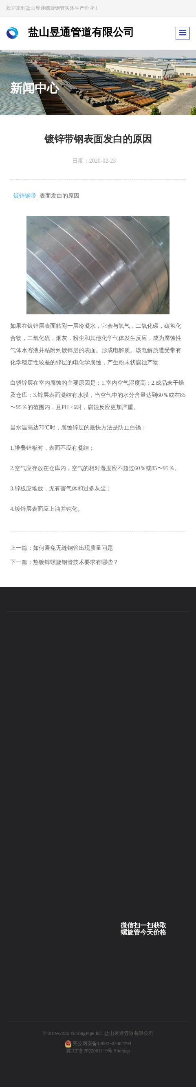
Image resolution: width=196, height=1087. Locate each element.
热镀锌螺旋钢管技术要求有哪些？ (76, 562)
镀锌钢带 (24, 196)
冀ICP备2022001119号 (89, 1051)
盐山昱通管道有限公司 (128, 1033)
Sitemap (122, 1051)
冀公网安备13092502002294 (102, 1043)
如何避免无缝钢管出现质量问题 (73, 548)
